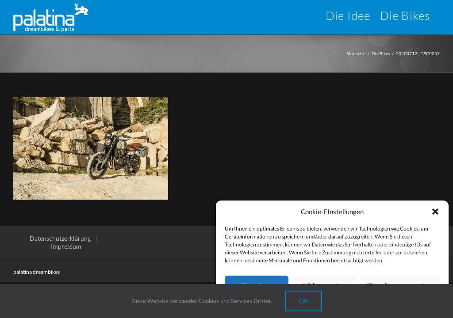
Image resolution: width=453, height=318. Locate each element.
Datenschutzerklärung (60, 238)
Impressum (66, 246)
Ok (303, 301)
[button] (435, 211)
